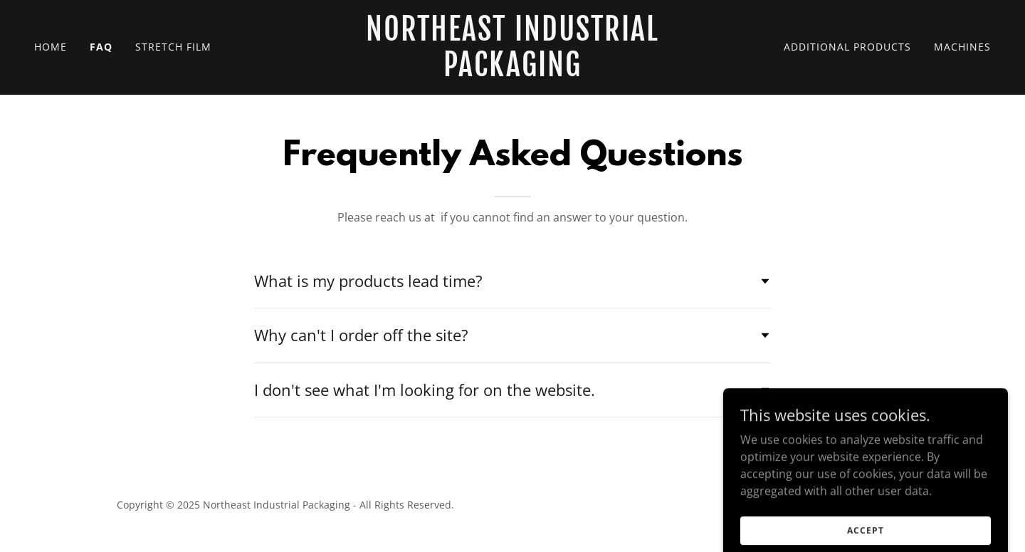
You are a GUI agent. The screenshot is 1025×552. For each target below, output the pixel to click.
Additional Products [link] (847, 46)
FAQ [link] (101, 46)
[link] (512, 72)
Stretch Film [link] (173, 46)
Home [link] (50, 46)
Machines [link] (962, 46)
